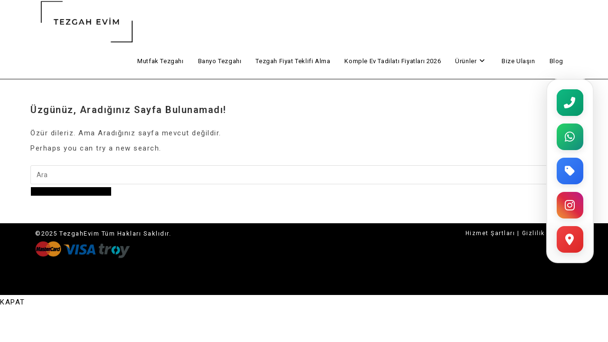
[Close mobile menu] (12, 302)
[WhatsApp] (570, 137)
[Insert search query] (296, 174)
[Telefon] (570, 102)
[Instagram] (570, 205)
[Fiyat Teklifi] (570, 171)
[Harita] (570, 239)
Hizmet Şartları (490, 233)
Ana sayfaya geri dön (71, 191)
